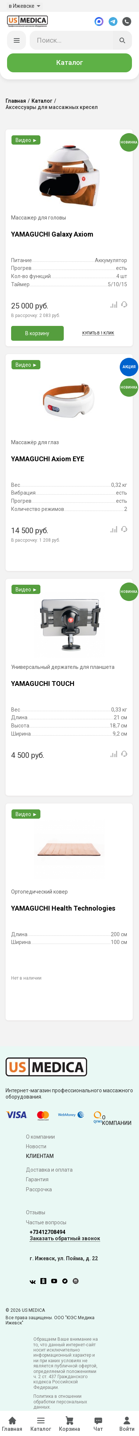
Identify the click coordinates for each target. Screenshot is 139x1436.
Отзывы (35, 1213)
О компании (40, 1137)
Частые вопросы (46, 1223)
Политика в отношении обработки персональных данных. (60, 1402)
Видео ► (26, 140)
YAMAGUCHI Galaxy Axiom (52, 234)
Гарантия (37, 1180)
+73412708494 (47, 1232)
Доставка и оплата (49, 1170)
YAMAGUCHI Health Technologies (63, 908)
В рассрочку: (35, 315)
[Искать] (122, 40)
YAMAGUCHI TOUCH (43, 683)
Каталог (69, 63)
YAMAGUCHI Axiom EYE (47, 459)
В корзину (37, 333)
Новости (36, 1147)
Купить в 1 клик (98, 333)
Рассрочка (39, 1190)
